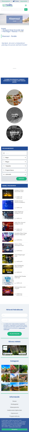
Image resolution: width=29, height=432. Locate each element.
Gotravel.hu (11, 347)
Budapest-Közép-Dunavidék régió (13, 30)
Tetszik (8, 353)
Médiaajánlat (14, 404)
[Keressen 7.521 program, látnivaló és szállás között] (13, 9)
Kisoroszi (14, 31)
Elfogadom (14, 429)
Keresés (21, 178)
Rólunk (14, 401)
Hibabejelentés (14, 407)
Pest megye (6, 31)
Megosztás (22, 353)
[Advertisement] (14, 58)
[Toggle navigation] (26, 5)
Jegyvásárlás (23, 1)
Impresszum (14, 413)
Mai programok (6, 1)
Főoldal (3, 28)
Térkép (16, 1)
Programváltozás (14, 416)
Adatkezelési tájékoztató (14, 410)
